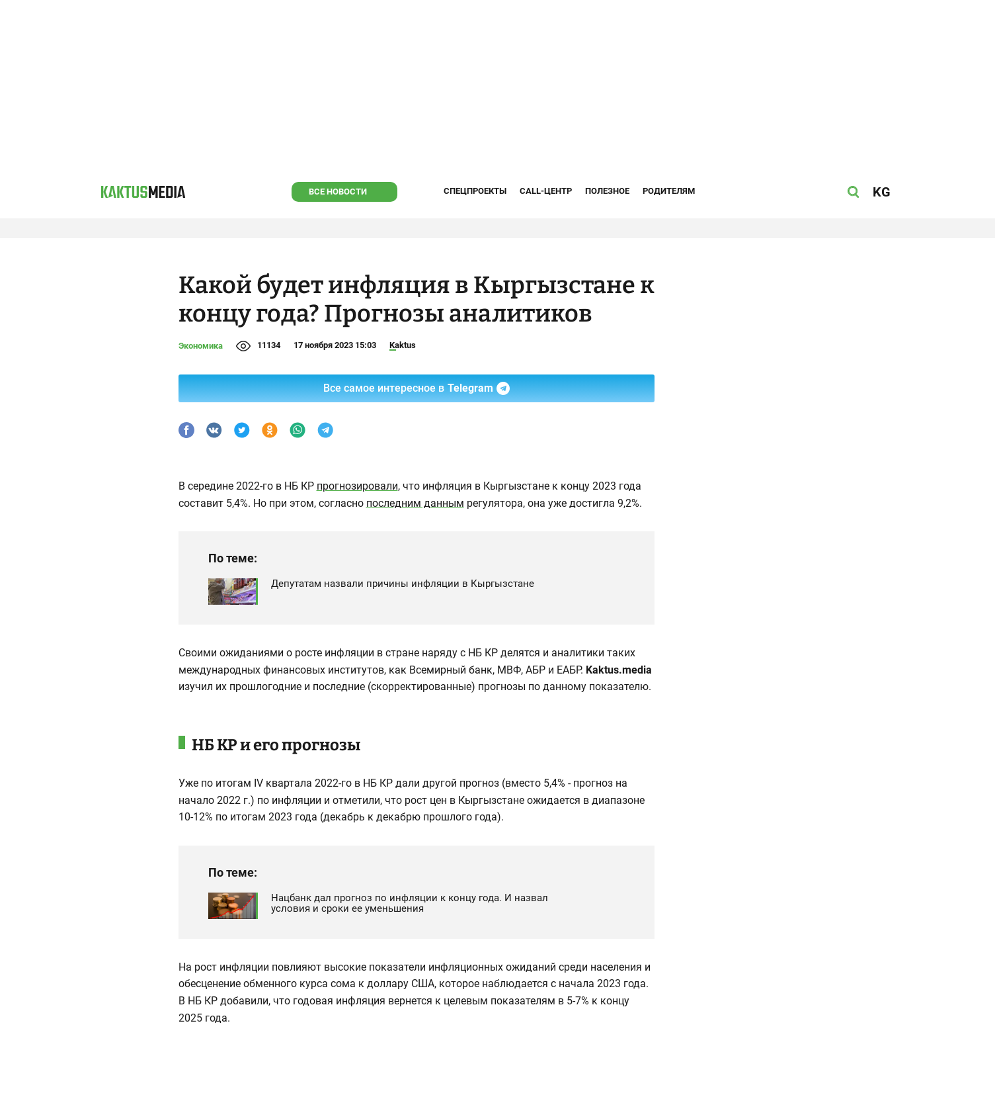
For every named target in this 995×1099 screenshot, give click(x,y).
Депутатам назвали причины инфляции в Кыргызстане (402, 583)
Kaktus (402, 345)
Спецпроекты (475, 191)
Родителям (669, 191)
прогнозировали (357, 486)
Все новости (338, 192)
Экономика (201, 346)
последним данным (415, 503)
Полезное (607, 191)
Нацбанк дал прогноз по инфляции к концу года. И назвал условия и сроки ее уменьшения (409, 903)
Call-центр (546, 191)
